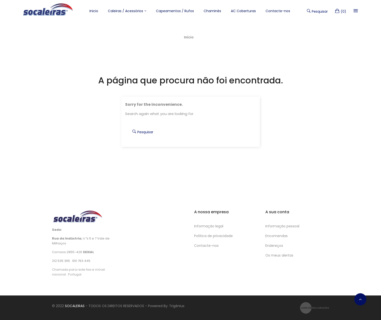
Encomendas (276, 235)
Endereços (274, 245)
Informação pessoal (282, 226)
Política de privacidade (213, 235)
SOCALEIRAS (75, 305)
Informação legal (208, 226)
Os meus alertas (279, 255)
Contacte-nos (206, 245)
